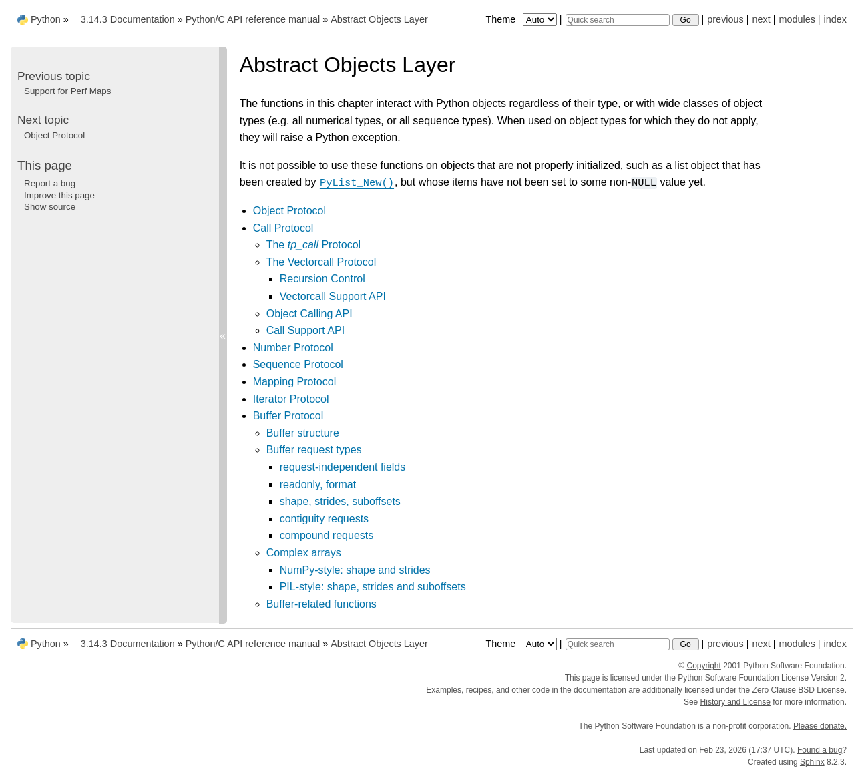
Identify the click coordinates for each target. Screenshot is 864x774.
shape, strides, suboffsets (340, 501)
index (835, 19)
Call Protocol (283, 228)
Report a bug (49, 183)
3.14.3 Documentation (128, 19)
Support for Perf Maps (67, 91)
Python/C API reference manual (253, 19)
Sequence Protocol (298, 364)
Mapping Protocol (295, 381)
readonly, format (318, 484)
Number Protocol (293, 347)
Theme (522, 19)
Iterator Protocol (291, 399)
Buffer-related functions (321, 604)
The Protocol (313, 244)
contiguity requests (324, 518)
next (761, 19)
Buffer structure (302, 433)
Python (46, 19)
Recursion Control (322, 278)
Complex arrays (303, 552)
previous (725, 19)
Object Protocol (289, 210)
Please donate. (820, 726)
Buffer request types (314, 449)
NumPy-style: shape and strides (355, 570)
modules (797, 19)
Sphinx (812, 762)
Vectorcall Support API (333, 296)
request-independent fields (343, 467)
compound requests (327, 535)
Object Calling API (309, 313)
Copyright (704, 665)
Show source (49, 207)
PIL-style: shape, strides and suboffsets (373, 586)
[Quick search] (618, 20)
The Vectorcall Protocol (321, 262)
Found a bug (819, 750)
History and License (735, 702)
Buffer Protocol (288, 415)
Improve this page (59, 195)
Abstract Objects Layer (379, 19)
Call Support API (305, 330)
